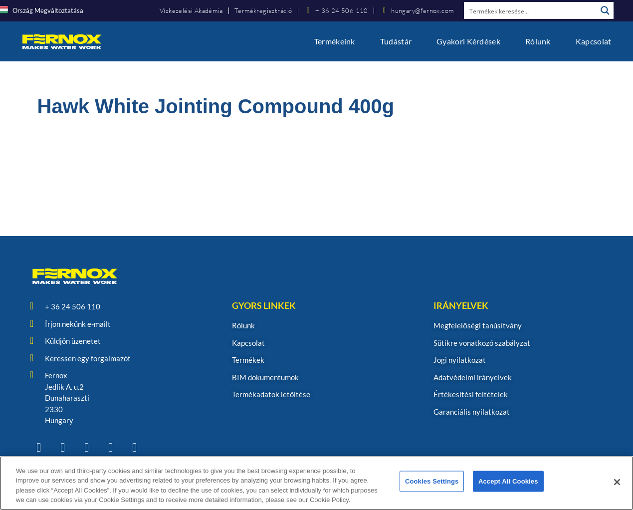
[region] (316, 483)
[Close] (617, 482)
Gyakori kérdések (468, 41)
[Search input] (530, 10)
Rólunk (538, 41)
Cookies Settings (432, 482)
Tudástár (396, 41)
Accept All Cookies (508, 482)
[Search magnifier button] (605, 10)
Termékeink (334, 41)
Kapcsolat (594, 41)
